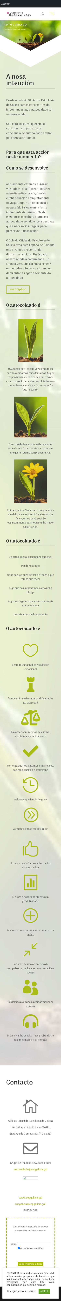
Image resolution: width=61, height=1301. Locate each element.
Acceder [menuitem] (5, 3)
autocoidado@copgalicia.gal (30, 1170)
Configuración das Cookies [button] (21, 1291)
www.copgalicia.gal (30, 1198)
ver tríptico (19, 284)
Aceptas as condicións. (32, 1248)
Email (14, 1244)
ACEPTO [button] (44, 1291)
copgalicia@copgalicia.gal (30, 1204)
